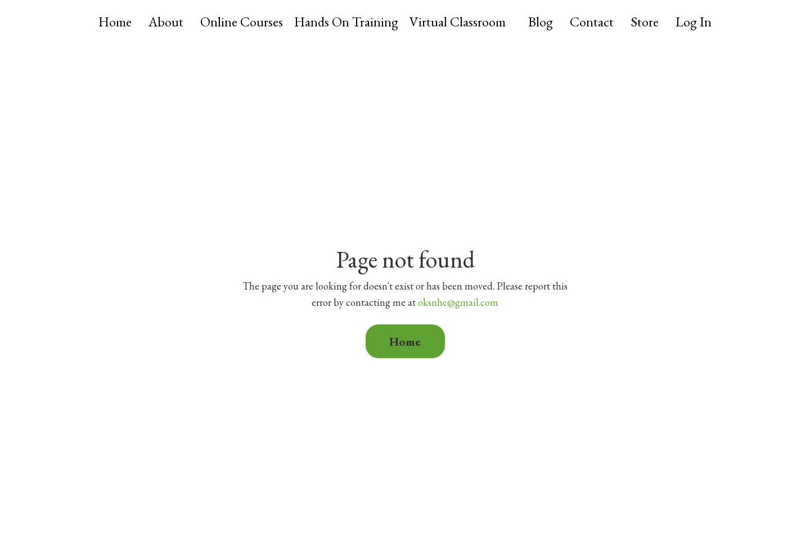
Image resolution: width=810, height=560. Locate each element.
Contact (592, 21)
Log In (694, 21)
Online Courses (241, 21)
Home (115, 21)
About (165, 21)
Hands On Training (346, 21)
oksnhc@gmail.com (458, 302)
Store (645, 21)
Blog (540, 21)
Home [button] (405, 341)
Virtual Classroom (458, 21)
